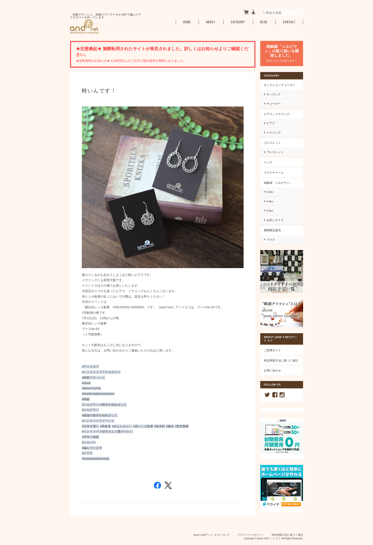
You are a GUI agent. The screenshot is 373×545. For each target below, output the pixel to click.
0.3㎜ (269, 191)
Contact (289, 22)
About (210, 22)
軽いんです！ (99, 91)
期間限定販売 (272, 230)
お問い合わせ (272, 370)
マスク (270, 239)
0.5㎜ (269, 210)
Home (187, 22)
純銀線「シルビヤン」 (278, 182)
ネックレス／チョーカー (279, 85)
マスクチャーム (274, 172)
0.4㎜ (269, 201)
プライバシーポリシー (250, 534)
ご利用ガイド (272, 350)
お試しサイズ (275, 220)
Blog (263, 22)
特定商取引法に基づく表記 (281, 360)
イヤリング (273, 132)
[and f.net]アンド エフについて (212, 534)
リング (268, 162)
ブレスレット (272, 142)
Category (238, 22)
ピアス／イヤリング (277, 114)
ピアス (270, 123)
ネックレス (273, 94)
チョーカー (273, 103)
